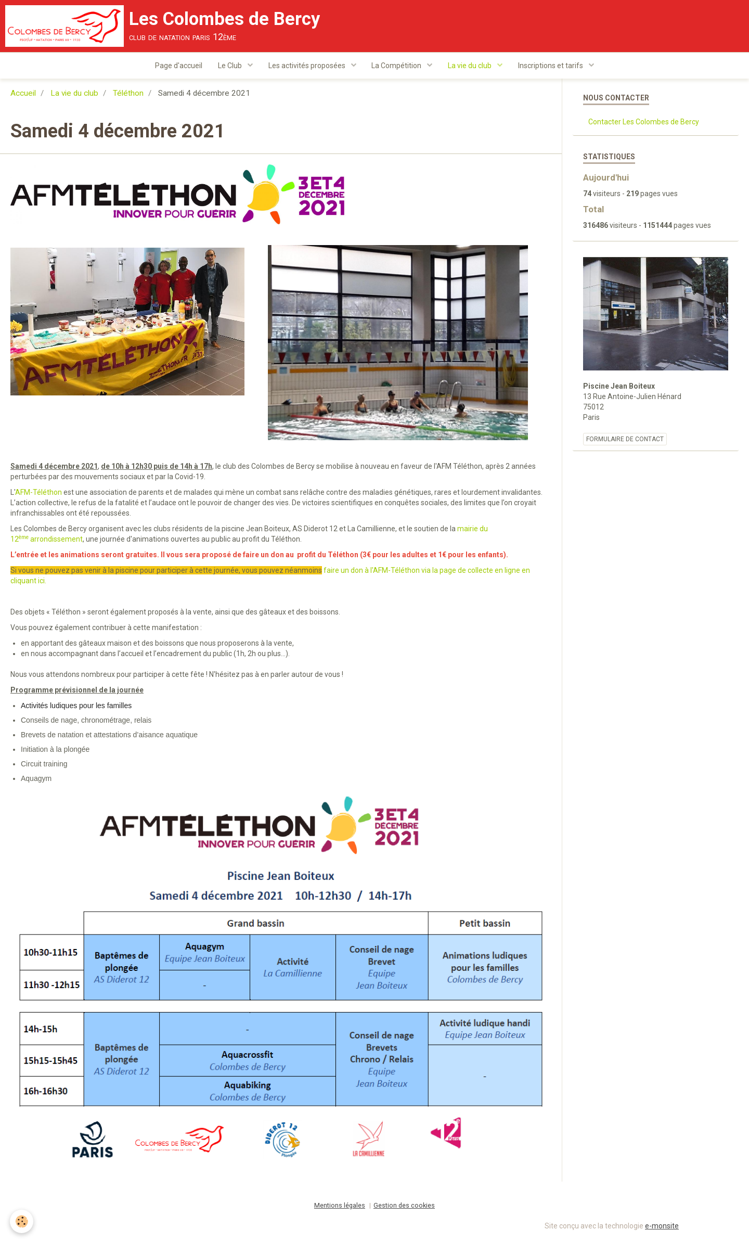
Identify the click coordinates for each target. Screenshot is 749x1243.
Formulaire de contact (625, 440)
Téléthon (128, 94)
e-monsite (662, 1227)
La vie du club (471, 65)
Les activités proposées (307, 65)
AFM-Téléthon (38, 494)
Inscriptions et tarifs (552, 65)
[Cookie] (22, 1221)
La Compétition (397, 65)
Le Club (230, 65)
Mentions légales (339, 1207)
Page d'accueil (178, 65)
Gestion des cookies (404, 1207)
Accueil (23, 94)
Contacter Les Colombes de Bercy (643, 123)
